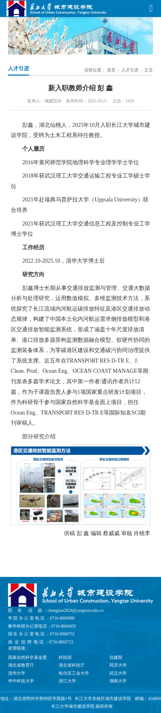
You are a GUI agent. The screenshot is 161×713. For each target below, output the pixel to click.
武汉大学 (118, 673)
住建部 (115, 657)
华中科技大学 (21, 681)
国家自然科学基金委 (27, 657)
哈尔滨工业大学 (74, 673)
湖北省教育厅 (21, 665)
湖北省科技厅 (72, 665)
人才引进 (129, 70)
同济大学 (118, 665)
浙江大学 (67, 681)
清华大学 (16, 673)
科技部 (65, 657)
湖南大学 (118, 681)
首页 (111, 70)
